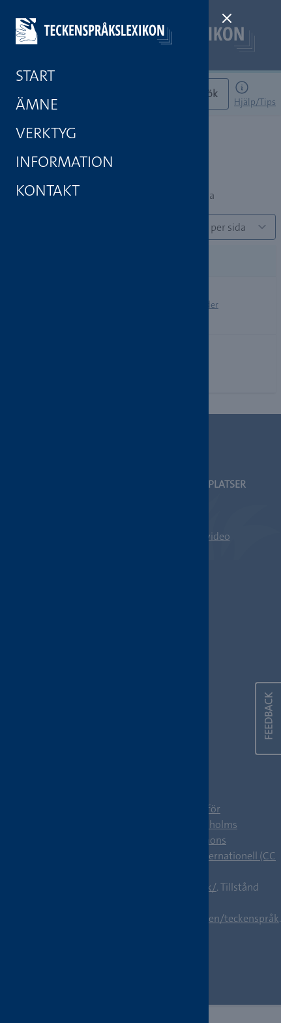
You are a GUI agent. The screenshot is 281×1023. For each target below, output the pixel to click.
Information (64, 161)
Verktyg (46, 133)
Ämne (37, 104)
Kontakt (48, 190)
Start (35, 75)
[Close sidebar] (227, 18)
